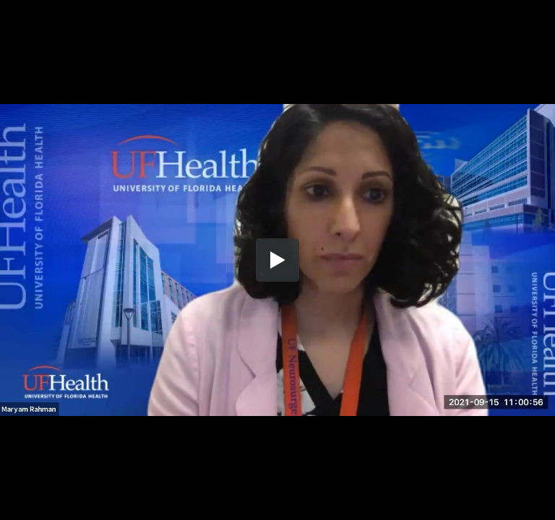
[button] (277, 260)
